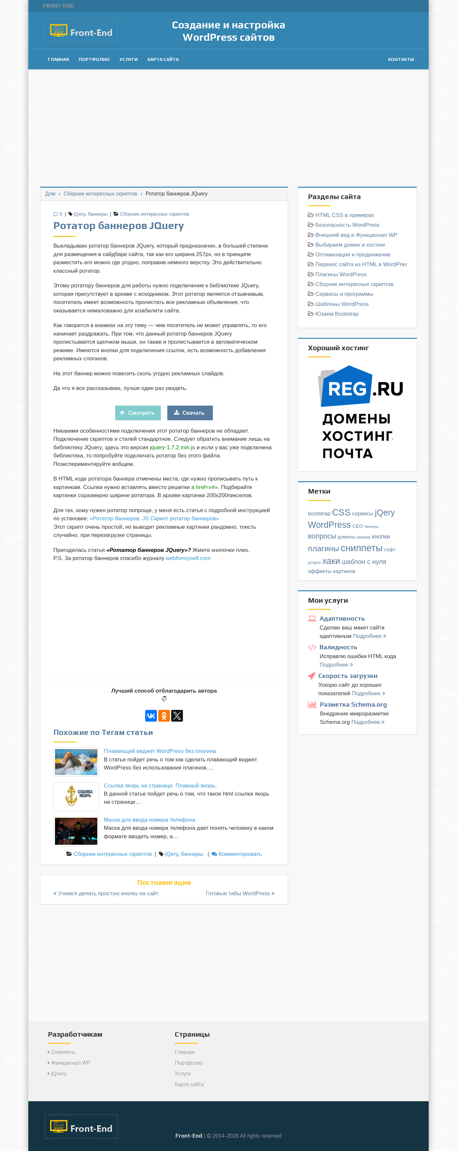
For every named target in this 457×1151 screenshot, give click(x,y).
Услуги (128, 59)
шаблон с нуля (364, 561)
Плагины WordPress (341, 274)
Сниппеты (61, 1052)
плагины (323, 548)
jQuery (57, 1073)
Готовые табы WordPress (240, 893)
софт (389, 549)
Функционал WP (69, 1063)
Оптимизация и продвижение (353, 255)
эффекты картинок (331, 571)
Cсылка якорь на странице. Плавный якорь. (160, 786)
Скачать (194, 413)
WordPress (329, 525)
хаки (331, 561)
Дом (50, 193)
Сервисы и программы (344, 294)
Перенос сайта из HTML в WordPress (361, 264)
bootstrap (319, 514)
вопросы (322, 536)
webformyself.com (188, 558)
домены (346, 537)
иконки (363, 537)
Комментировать (237, 854)
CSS (341, 512)
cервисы (362, 514)
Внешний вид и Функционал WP (356, 235)
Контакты (401, 59)
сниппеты (361, 547)
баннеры (98, 214)
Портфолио (94, 59)
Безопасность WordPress (347, 225)
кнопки (381, 536)
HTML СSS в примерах (344, 215)
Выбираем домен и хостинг (350, 245)
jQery (79, 214)
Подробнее (369, 636)
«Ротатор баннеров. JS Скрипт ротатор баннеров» (154, 518)
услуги (314, 562)
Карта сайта (163, 59)
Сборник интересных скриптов (100, 193)
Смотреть (141, 413)
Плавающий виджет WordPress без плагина (160, 751)
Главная (58, 59)
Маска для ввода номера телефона (149, 820)
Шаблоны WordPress (342, 304)
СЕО (357, 526)
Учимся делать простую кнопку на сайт (106, 893)
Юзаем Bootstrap (337, 314)
